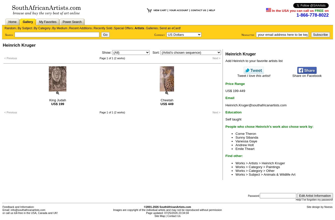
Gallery (28, 22)
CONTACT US (198, 10)
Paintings (273, 167)
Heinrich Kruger (273, 163)
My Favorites (48, 22)
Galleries (152, 28)
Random (10, 28)
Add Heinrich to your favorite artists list (253, 61)
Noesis (328, 206)
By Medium (59, 28)
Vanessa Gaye (246, 141)
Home (13, 22)
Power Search (72, 22)
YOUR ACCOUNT (178, 10)
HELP (212, 10)
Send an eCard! (170, 28)
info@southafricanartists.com (28, 209)
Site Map (159, 215)
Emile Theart (244, 149)
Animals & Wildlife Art (280, 174)
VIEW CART (159, 10)
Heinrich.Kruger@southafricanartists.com (255, 105)
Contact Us (174, 215)
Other (270, 171)
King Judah (57, 100)
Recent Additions (80, 28)
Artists (139, 28)
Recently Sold (103, 28)
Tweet (254, 74)
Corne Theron (245, 134)
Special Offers (123, 28)
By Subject (25, 28)
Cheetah (167, 100)
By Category (42, 28)
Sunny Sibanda (246, 137)
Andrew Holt (244, 145)
